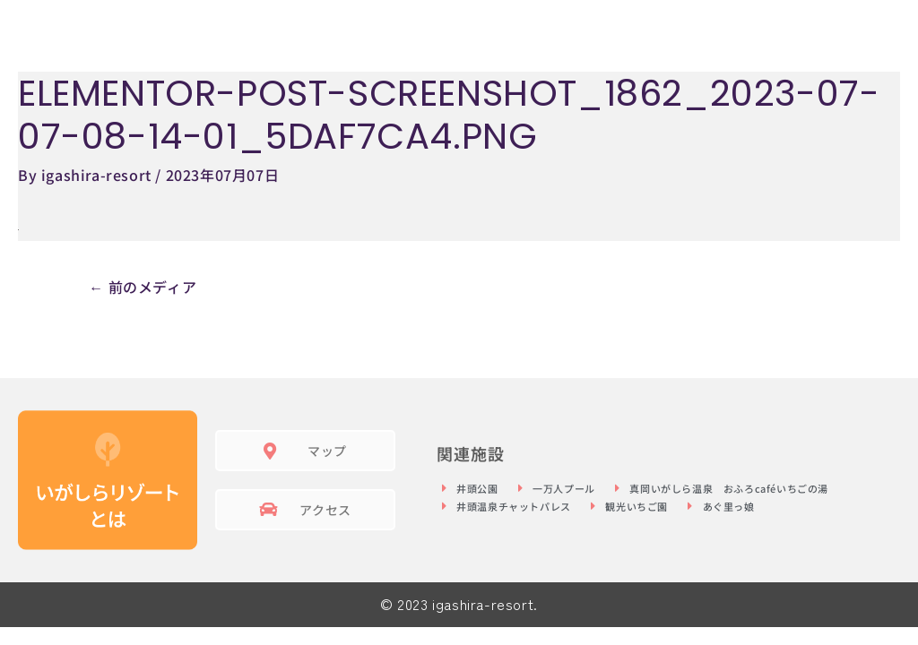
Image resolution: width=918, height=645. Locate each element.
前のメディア (142, 286)
